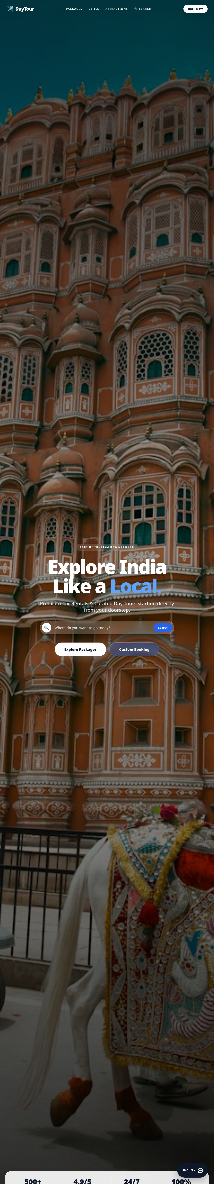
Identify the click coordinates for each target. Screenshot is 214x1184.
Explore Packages (80, 649)
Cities (94, 9)
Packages (74, 9)
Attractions (117, 9)
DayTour (20, 8)
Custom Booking (134, 649)
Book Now (195, 9)
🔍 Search (142, 9)
